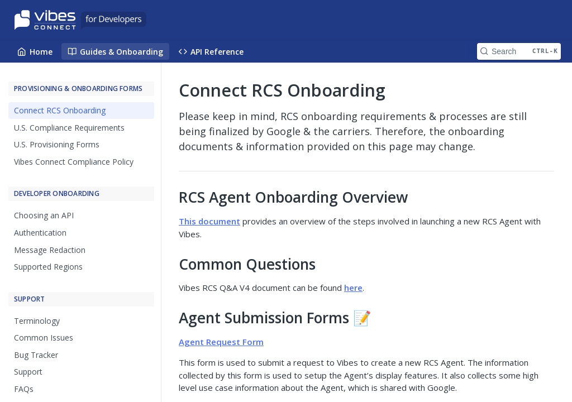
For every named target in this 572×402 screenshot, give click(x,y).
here (353, 287)
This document (209, 221)
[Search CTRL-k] (519, 51)
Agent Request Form (221, 341)
